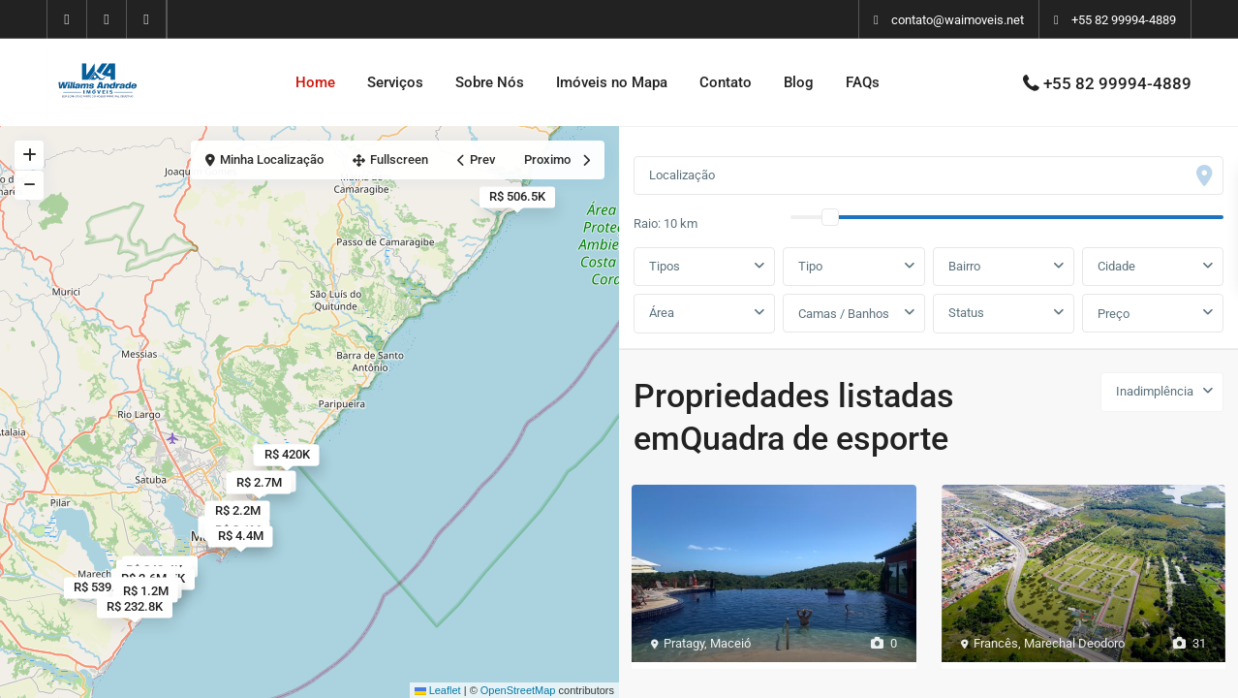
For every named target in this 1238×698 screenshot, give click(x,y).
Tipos (664, 266)
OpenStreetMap (518, 690)
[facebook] (67, 19)
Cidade (1116, 266)
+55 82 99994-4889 (1123, 20)
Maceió (730, 643)
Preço (1114, 313)
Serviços (395, 82)
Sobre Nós (489, 82)
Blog (799, 82)
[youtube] (107, 19)
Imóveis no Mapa (611, 82)
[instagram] (147, 19)
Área (661, 312)
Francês (996, 643)
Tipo (810, 266)
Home (315, 82)
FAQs (863, 82)
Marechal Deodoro (1074, 643)
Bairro (964, 266)
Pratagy (684, 643)
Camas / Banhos (843, 313)
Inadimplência (1154, 391)
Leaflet (438, 690)
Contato (725, 82)
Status (966, 312)
